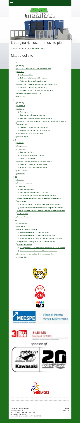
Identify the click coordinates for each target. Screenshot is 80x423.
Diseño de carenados (24, 183)
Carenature (21, 149)
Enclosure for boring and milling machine (34, 78)
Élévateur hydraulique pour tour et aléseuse (35, 130)
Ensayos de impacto (24, 217)
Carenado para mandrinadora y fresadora (34, 192)
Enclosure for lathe (26, 75)
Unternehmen (22, 223)
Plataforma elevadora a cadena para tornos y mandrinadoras (40, 204)
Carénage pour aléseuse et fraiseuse (32, 115)
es (16, 177)
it (15, 140)
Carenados (21, 186)
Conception (21, 106)
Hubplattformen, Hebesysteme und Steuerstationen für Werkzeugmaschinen (36, 243)
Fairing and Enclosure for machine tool (33, 81)
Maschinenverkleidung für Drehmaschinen (34, 232)
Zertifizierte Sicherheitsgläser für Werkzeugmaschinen (35, 254)
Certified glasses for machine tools (29, 93)
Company (20, 66)
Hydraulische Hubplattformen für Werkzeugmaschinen (38, 251)
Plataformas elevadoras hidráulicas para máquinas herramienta (41, 208)
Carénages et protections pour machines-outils (36, 118)
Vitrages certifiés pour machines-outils (30, 133)
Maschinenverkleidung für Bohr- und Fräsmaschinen (37, 235)
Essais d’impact (22, 137)
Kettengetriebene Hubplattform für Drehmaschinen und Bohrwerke (42, 248)
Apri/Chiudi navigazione (40, 3)
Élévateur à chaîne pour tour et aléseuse (33, 127)
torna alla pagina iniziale (36, 48)
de (16, 220)
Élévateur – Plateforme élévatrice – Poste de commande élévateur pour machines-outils (41, 122)
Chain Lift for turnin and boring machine (33, 87)
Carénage (20, 109)
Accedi (67, 408)
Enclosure (20, 72)
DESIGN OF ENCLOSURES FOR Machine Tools (34, 69)
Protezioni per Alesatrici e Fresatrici (32, 155)
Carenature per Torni (27, 152)
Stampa (15, 408)
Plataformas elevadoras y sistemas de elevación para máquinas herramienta (39, 199)
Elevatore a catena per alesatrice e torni (33, 164)
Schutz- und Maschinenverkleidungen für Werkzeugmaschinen (41, 238)
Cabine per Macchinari (27, 158)
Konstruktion (21, 226)
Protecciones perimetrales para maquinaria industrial (38, 195)
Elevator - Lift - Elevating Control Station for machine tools (37, 84)
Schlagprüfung (22, 257)
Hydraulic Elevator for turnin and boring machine (36, 90)
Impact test (21, 174)
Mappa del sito (24, 408)
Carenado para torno (27, 189)
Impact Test (21, 96)
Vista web (66, 410)
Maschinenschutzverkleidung (27, 229)
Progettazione (22, 146)
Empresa (20, 180)
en (16, 62)
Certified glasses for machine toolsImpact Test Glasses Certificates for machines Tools (41, 212)
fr (15, 99)
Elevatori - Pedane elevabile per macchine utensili (34, 161)
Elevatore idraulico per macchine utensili (33, 167)
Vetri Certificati (22, 170)
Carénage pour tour (26, 112)
